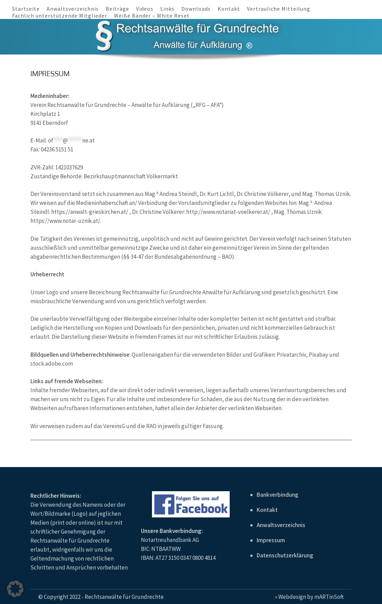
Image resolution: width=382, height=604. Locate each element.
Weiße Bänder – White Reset (152, 15)
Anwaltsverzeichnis (73, 8)
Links (167, 8)
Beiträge (117, 8)
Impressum (271, 540)
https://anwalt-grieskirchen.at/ (89, 212)
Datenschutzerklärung (285, 555)
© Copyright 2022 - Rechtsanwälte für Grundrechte (101, 597)
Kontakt (229, 8)
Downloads (196, 8)
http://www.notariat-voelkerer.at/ (228, 212)
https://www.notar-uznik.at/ (65, 221)
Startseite (26, 8)
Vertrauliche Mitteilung (278, 8)
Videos (144, 8)
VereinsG (114, 426)
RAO (151, 426)
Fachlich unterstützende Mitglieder (59, 15)
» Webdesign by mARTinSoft (309, 597)
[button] (15, 589)
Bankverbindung (277, 494)
